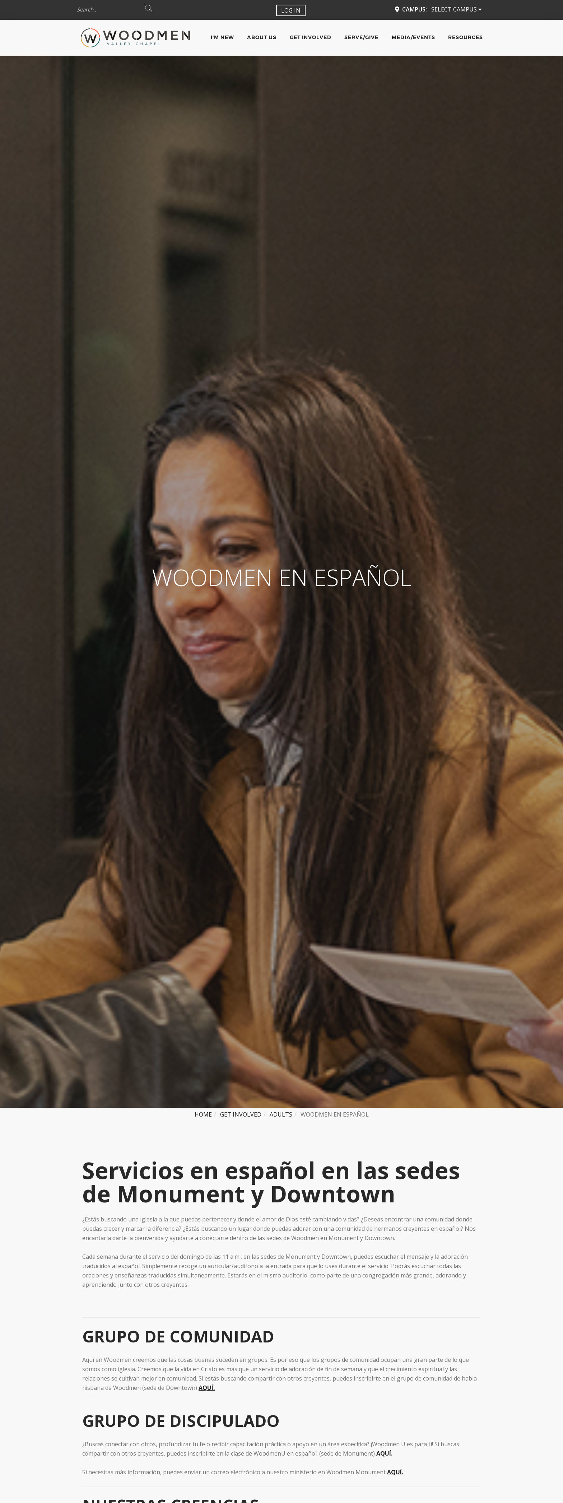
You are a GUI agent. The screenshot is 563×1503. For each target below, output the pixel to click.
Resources (465, 37)
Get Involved (310, 37)
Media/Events (413, 37)
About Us (261, 37)
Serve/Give (361, 37)
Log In (291, 10)
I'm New (222, 37)
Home (203, 1114)
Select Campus (456, 9)
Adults (281, 1114)
